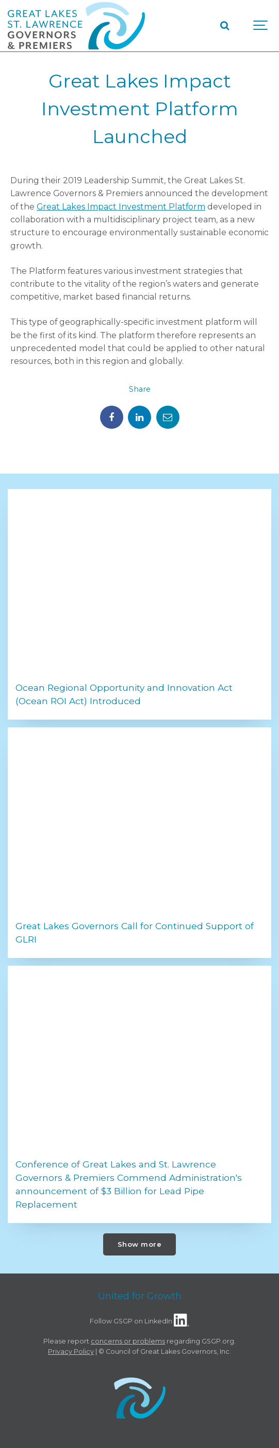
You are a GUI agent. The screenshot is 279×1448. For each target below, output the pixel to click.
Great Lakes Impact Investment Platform (121, 207)
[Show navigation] (261, 25)
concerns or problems (128, 1341)
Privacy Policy (71, 1351)
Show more (140, 1244)
